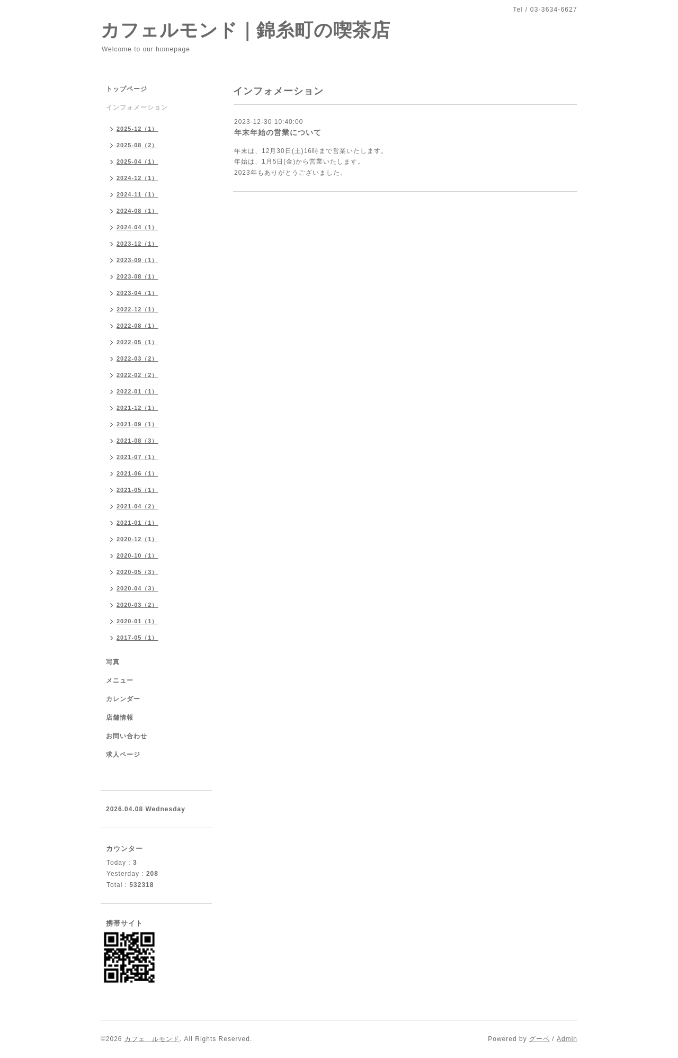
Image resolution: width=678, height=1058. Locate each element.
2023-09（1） (137, 260)
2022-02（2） (137, 375)
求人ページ (123, 754)
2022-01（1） (137, 391)
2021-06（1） (137, 473)
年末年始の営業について (278, 132)
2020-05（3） (137, 572)
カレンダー (123, 699)
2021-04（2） (137, 506)
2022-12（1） (137, 309)
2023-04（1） (137, 293)
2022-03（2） (137, 358)
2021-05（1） (137, 490)
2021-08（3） (137, 440)
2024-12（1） (137, 178)
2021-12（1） (137, 408)
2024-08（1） (137, 211)
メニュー (119, 680)
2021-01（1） (137, 522)
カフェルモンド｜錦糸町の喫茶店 (245, 30)
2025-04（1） (137, 161)
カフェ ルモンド (152, 1039)
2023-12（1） (137, 243)
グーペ (539, 1039)
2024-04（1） (137, 227)
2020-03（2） (137, 605)
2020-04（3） (137, 588)
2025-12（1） (137, 128)
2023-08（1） (137, 276)
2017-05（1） (137, 637)
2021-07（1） (137, 457)
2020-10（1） (137, 555)
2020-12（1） (137, 539)
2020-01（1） (137, 621)
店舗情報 (119, 717)
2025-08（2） (137, 145)
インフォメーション (137, 107)
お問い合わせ (126, 736)
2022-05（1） (137, 342)
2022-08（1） (137, 325)
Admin (567, 1039)
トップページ (126, 89)
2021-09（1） (137, 424)
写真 (113, 662)
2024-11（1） (137, 194)
